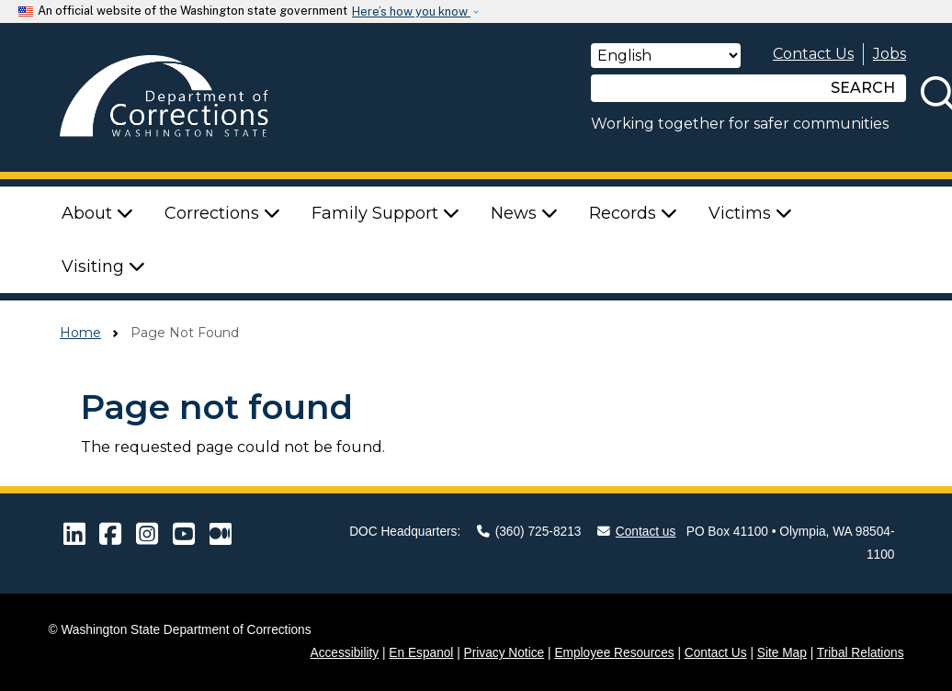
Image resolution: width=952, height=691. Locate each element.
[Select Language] (666, 55)
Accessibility (345, 653)
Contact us (636, 531)
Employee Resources (614, 653)
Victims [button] (750, 213)
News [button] (524, 213)
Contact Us (813, 53)
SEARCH (863, 87)
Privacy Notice (504, 653)
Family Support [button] (385, 213)
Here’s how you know (411, 11)
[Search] (706, 88)
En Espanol (421, 653)
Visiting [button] (103, 266)
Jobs (889, 53)
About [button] (97, 213)
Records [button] (633, 213)
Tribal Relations (860, 653)
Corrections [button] (222, 213)
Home (80, 332)
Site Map (782, 653)
